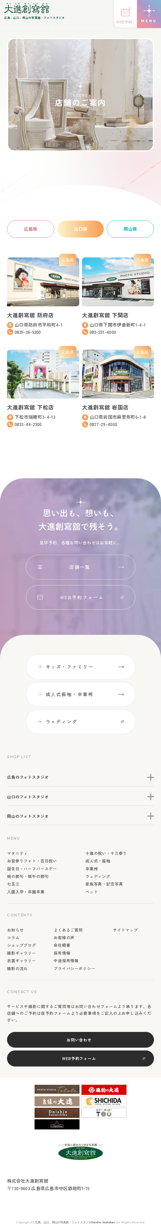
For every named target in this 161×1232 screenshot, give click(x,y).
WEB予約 (124, 21)
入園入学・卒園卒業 (26, 892)
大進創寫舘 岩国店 (106, 407)
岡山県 (130, 228)
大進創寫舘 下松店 (31, 407)
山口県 (80, 228)
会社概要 (62, 945)
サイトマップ (125, 930)
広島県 (30, 228)
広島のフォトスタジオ (28, 777)
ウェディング (62, 721)
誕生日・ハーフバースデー (32, 868)
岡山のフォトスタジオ (28, 816)
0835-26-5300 (28, 332)
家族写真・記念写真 (104, 884)
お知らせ (15, 930)
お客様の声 (64, 938)
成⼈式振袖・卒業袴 (70, 694)
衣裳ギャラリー (21, 961)
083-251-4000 (103, 332)
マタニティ (17, 853)
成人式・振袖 (97, 861)
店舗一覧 (80, 567)
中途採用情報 (66, 961)
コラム (13, 938)
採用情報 (62, 953)
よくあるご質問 (68, 930)
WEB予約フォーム (82, 597)
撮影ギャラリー (21, 953)
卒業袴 (91, 868)
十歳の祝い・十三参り (106, 853)
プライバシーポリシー (74, 968)
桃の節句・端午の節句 (28, 876)
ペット (91, 892)
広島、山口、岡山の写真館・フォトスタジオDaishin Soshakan (75, 1222)
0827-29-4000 (103, 424)
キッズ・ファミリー (70, 666)
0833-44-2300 (29, 424)
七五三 (13, 884)
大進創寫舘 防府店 (31, 315)
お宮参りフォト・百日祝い (32, 861)
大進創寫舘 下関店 (106, 315)
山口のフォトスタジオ (28, 797)
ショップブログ (21, 945)
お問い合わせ (79, 1040)
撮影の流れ (17, 968)
